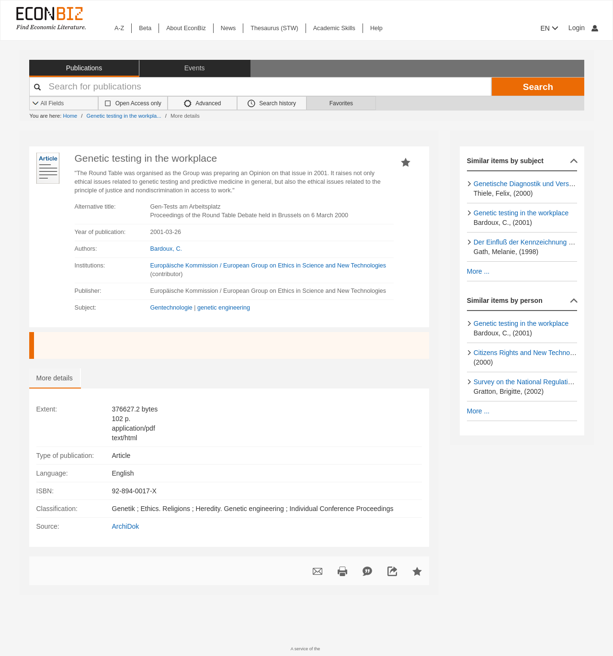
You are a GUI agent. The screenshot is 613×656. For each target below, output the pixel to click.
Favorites (341, 103)
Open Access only (138, 103)
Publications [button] (84, 68)
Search (538, 87)
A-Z (119, 28)
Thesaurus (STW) (274, 28)
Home (70, 116)
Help (376, 28)
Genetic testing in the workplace (521, 213)
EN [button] (549, 28)
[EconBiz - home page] (50, 17)
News (228, 28)
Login (583, 28)
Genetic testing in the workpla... (124, 116)
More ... (478, 271)
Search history (272, 103)
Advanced (202, 103)
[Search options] (64, 104)
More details (54, 378)
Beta (145, 28)
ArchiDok (125, 526)
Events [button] (194, 68)
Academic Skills (334, 28)
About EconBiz (186, 28)
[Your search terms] (260, 86)
